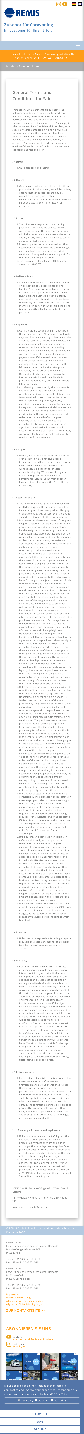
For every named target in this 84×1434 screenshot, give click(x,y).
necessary (25, 1400)
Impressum (12, 1294)
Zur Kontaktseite (23, 1310)
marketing (58, 1400)
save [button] (40, 1421)
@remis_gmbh (20, 1346)
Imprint (11, 66)
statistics (42, 1400)
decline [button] (40, 1429)
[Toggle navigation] (77, 45)
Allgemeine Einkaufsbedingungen (24, 1304)
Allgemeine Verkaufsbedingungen (24, 1300)
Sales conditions (29, 66)
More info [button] (57, 1394)
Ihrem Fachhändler (52, 57)
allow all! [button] (40, 1414)
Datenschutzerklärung (18, 1297)
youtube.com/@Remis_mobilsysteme (33, 1339)
